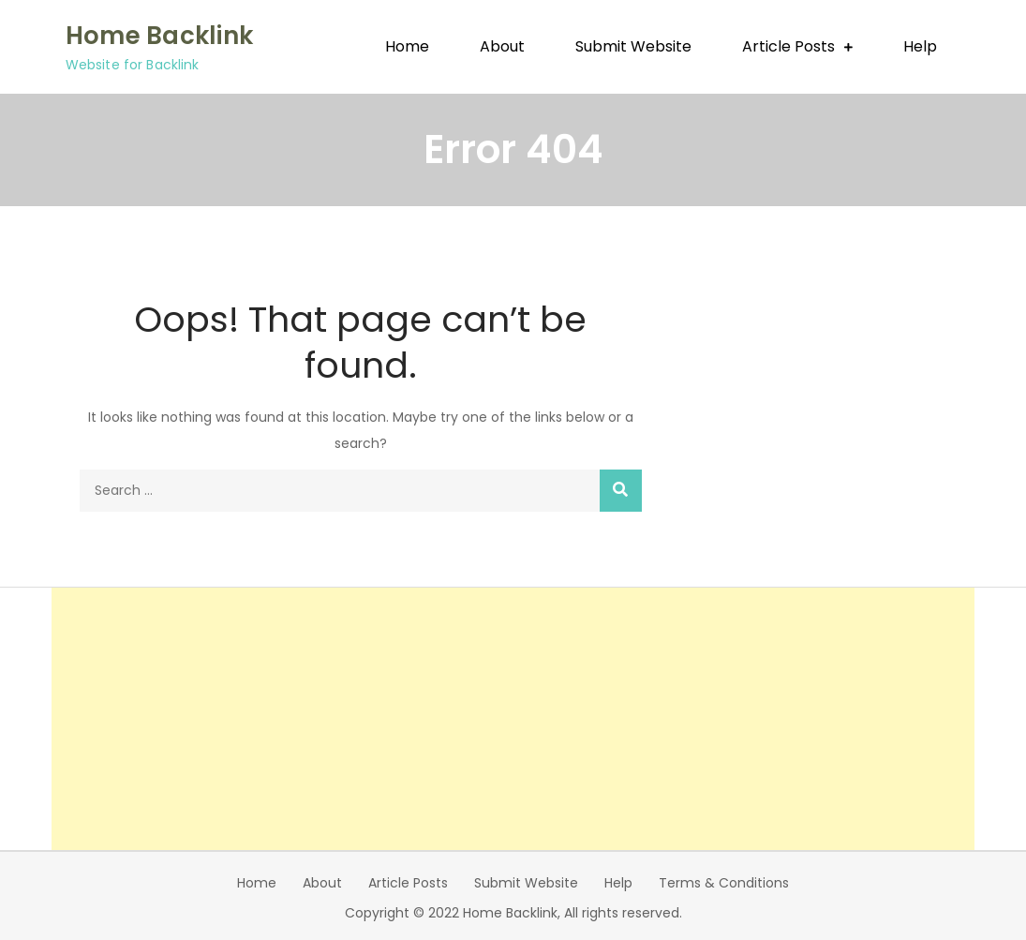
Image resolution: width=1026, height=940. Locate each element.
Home (407, 46)
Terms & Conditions (724, 882)
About (502, 46)
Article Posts (788, 46)
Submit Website (633, 46)
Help (920, 46)
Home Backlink (159, 35)
